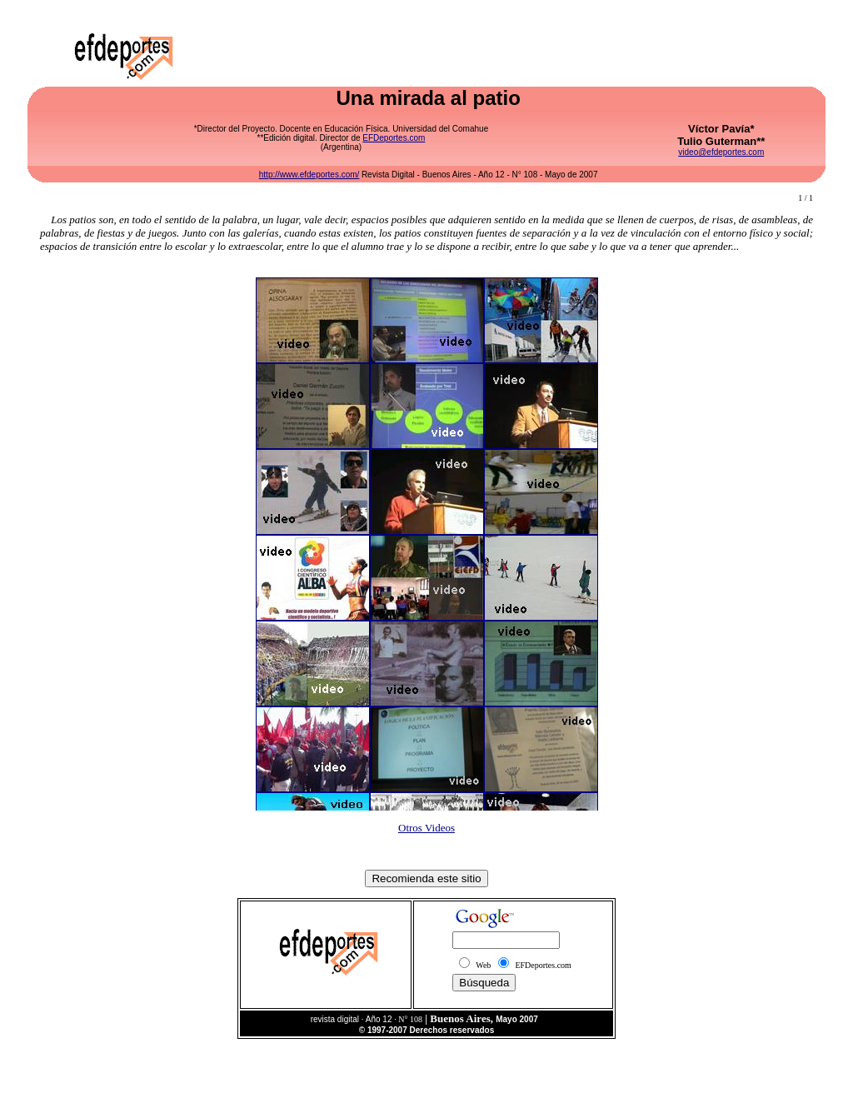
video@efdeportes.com (721, 152)
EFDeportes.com (393, 137)
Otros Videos (426, 827)
